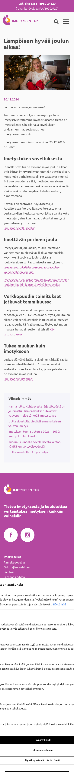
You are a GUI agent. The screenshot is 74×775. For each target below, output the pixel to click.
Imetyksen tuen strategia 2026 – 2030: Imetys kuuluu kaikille (34, 434)
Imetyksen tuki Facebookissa (11, 535)
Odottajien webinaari (17, 567)
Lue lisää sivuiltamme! (18, 379)
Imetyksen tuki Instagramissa (27, 535)
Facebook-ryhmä (14, 577)
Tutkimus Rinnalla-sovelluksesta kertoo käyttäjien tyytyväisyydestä (34, 444)
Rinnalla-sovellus (14, 562)
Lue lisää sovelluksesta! (19, 228)
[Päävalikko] (66, 21)
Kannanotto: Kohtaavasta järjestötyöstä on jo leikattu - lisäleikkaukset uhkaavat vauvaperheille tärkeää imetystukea (36, 411)
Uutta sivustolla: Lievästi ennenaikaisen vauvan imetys (34, 424)
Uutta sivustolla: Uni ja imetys (28, 452)
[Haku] (56, 21)
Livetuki (9, 572)
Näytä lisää (59, 604)
